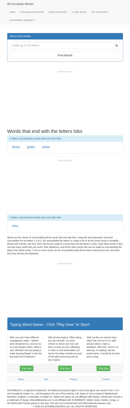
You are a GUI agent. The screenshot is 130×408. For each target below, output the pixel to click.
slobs (46, 147)
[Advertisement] (65, 97)
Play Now (26, 368)
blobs (16, 147)
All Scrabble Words (20, 4)
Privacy (73, 379)
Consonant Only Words (32, 12)
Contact (106, 379)
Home (13, 12)
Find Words (65, 55)
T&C (46, 379)
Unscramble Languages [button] (23, 20)
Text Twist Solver (99, 12)
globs (31, 147)
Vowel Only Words (57, 12)
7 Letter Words (79, 12)
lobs (15, 226)
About (21, 379)
